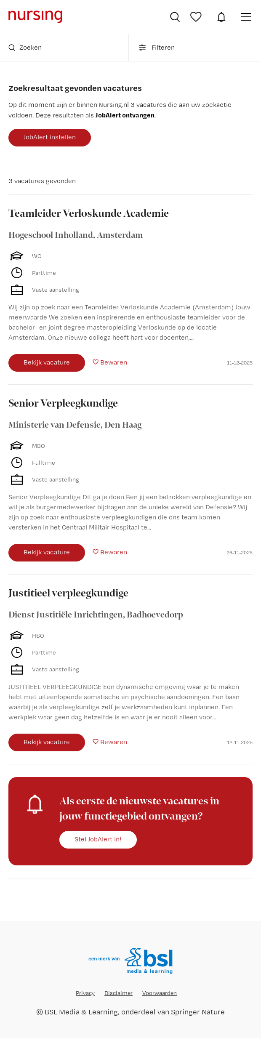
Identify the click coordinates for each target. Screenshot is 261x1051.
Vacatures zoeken (175, 17)
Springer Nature (198, 1011)
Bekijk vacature (47, 362)
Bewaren (113, 362)
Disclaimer (118, 993)
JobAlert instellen (50, 137)
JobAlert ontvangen (125, 115)
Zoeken (25, 47)
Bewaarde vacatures (197, 17)
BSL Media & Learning (81, 1011)
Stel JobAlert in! (98, 839)
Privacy (85, 993)
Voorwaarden (159, 993)
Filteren (156, 48)
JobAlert (221, 17)
